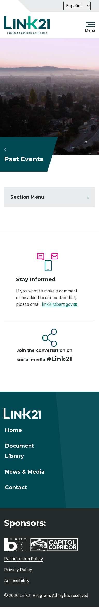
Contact (16, 487)
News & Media (25, 472)
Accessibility (16, 580)
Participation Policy (23, 558)
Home (13, 430)
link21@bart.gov (60, 304)
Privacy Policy (18, 569)
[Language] (77, 6)
